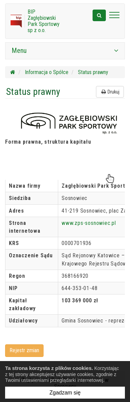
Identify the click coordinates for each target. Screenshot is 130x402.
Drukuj (109, 92)
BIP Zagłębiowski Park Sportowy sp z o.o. (44, 21)
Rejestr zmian (24, 350)
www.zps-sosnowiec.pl (89, 223)
